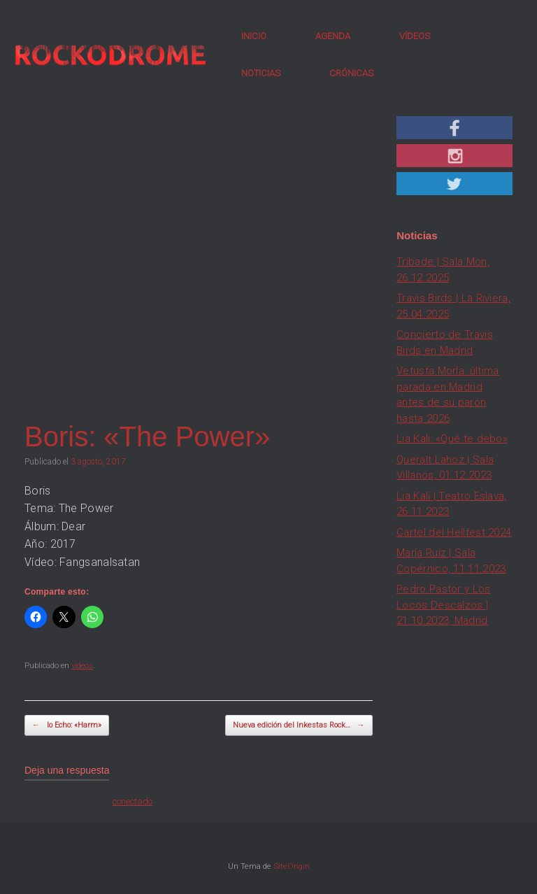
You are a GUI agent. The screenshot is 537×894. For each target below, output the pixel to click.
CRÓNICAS (351, 73)
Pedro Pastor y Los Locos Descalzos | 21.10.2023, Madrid (443, 605)
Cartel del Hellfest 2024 (453, 532)
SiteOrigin (291, 866)
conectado (132, 801)
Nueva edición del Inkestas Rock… (299, 726)
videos (82, 665)
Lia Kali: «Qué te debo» (452, 438)
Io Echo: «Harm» (66, 726)
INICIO (253, 36)
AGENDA (332, 36)
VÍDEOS (414, 36)
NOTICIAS (260, 73)
